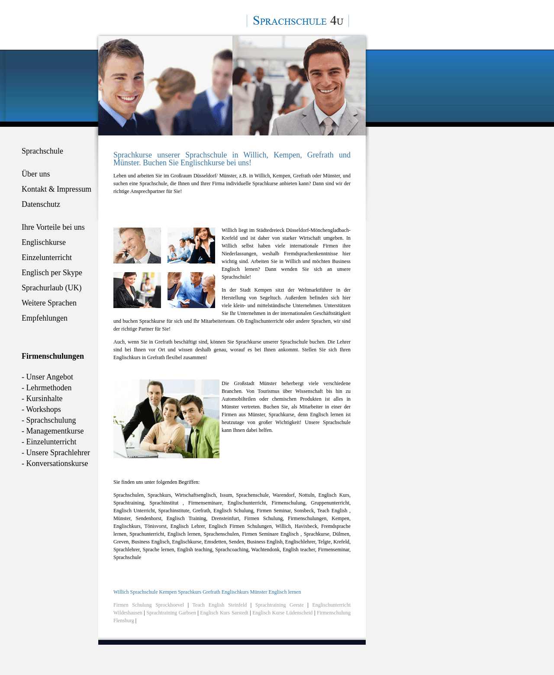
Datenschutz (41, 204)
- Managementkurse (53, 431)
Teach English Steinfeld (220, 605)
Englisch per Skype (52, 272)
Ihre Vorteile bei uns (53, 227)
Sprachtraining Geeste (279, 605)
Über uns (36, 174)
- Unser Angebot (47, 377)
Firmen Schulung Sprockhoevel (148, 605)
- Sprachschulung (49, 420)
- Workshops (41, 409)
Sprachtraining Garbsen (171, 613)
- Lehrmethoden (46, 387)
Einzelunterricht (47, 257)
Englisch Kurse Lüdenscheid (282, 613)
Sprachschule (42, 151)
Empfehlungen (45, 318)
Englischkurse (44, 242)
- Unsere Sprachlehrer (56, 452)
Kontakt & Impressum (56, 189)
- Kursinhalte (42, 398)
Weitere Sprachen (49, 303)
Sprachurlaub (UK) (51, 287)
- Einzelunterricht (49, 441)
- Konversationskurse (55, 463)
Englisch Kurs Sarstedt (225, 613)
